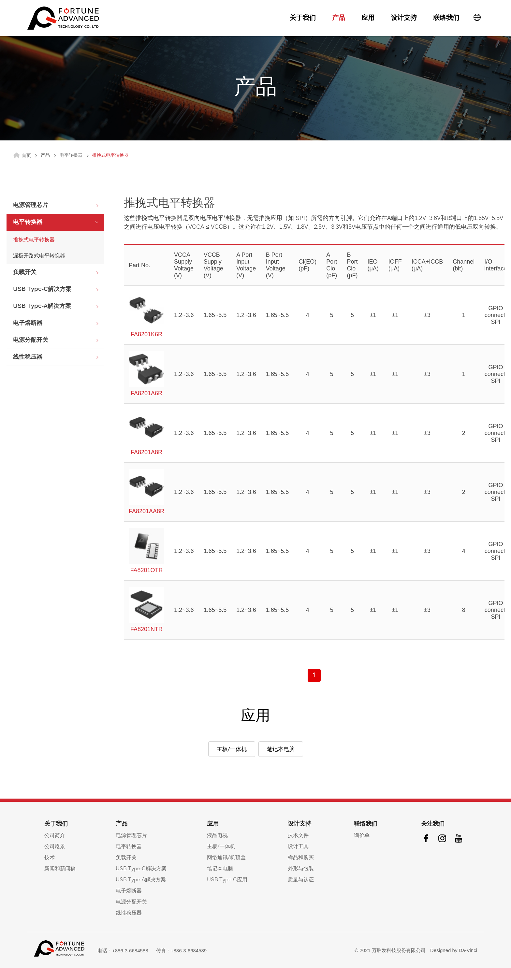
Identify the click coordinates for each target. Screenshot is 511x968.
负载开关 (24, 272)
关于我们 (303, 18)
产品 (338, 18)
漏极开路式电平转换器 (39, 256)
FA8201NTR (146, 609)
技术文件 (298, 836)
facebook (425, 838)
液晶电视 (217, 836)
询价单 (362, 836)
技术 (49, 858)
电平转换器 (71, 155)
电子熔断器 (27, 323)
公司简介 (54, 836)
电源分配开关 (30, 340)
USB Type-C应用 (227, 880)
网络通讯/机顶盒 (226, 858)
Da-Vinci (468, 950)
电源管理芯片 (30, 205)
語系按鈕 (477, 17)
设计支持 (404, 18)
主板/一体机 (232, 749)
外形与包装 (301, 869)
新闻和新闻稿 (60, 869)
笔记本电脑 (281, 749)
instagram (442, 838)
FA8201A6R (146, 374)
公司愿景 (54, 847)
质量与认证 (301, 880)
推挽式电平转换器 (34, 240)
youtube (458, 838)
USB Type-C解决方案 (42, 289)
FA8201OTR (146, 550)
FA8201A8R (146, 432)
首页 (26, 155)
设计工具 (298, 847)
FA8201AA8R (146, 491)
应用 (367, 18)
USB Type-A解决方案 (42, 306)
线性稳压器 (27, 357)
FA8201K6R (146, 315)
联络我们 (446, 18)
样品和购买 (301, 858)
